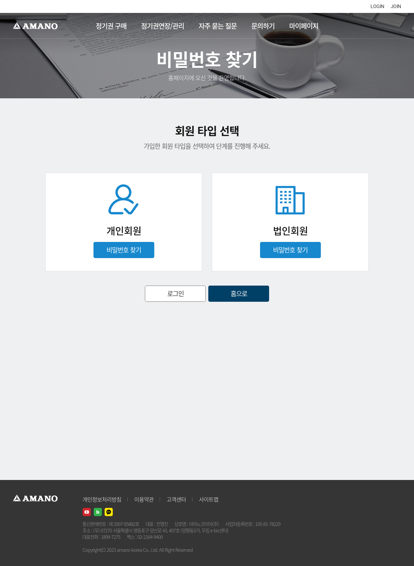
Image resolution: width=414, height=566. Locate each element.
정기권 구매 (111, 26)
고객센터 (176, 499)
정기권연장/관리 (162, 26)
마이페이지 (303, 26)
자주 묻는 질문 (218, 26)
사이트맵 (208, 499)
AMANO (38, 26)
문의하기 (263, 26)
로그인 (175, 293)
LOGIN (377, 6)
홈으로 (239, 293)
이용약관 (144, 499)
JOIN (396, 6)
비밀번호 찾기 (123, 250)
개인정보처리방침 (101, 499)
